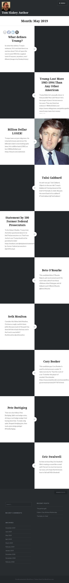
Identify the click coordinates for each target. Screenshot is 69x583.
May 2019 (8, 535)
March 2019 (9, 543)
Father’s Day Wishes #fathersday (47, 512)
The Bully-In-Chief (42, 516)
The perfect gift (41, 508)
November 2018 (10, 558)
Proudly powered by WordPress (24, 579)
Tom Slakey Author (15, 12)
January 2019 (9, 550)
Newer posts (60, 492)
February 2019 (9, 547)
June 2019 (8, 531)
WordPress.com (49, 579)
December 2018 (10, 554)
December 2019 (10, 528)
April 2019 (8, 539)
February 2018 (9, 562)
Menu (63, 3)
